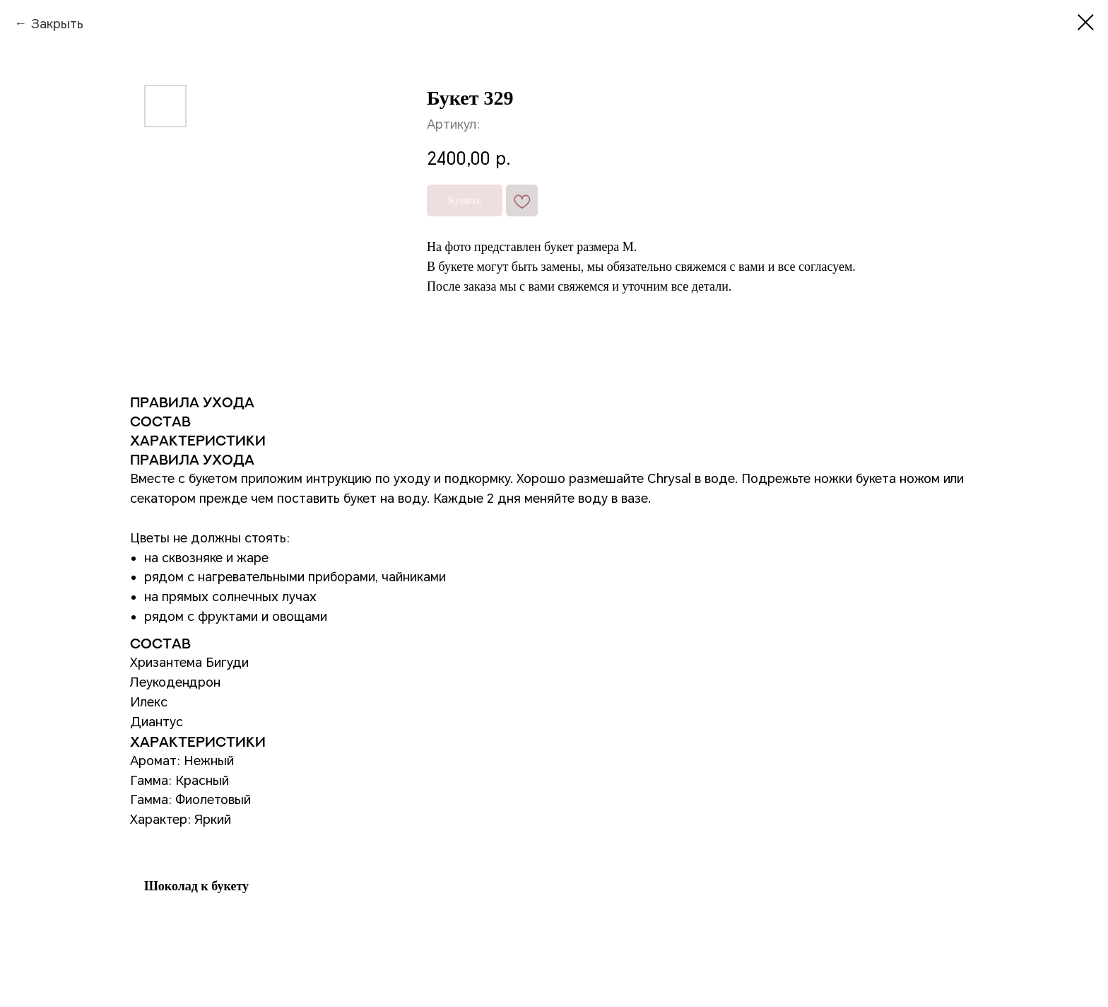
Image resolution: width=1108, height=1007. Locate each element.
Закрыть (56, 23)
